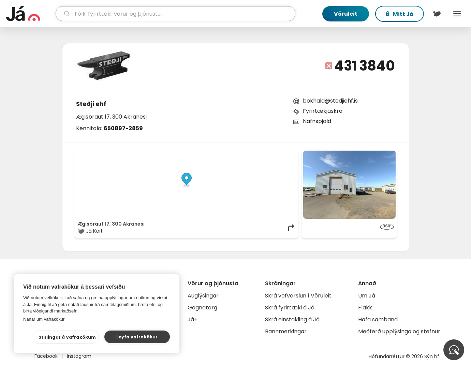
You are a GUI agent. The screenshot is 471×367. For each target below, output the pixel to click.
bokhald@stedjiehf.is (330, 101)
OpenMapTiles (282, 154)
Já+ (192, 319)
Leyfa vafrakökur (137, 337)
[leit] (175, 13)
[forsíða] (30, 13)
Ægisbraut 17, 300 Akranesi (111, 117)
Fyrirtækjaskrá (322, 111)
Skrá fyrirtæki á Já (289, 307)
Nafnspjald (317, 121)
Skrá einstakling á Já (292, 319)
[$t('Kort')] (436, 13)
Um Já (366, 296)
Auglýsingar (203, 296)
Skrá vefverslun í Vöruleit (298, 296)
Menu (457, 13)
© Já (225, 154)
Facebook (46, 356)
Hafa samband (378, 319)
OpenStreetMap (249, 154)
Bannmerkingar (286, 331)
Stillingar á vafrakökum (67, 337)
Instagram (79, 356)
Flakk (365, 307)
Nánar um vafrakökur (43, 319)
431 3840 (364, 65)
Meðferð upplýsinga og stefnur (399, 331)
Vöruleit (345, 14)
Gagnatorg (202, 307)
